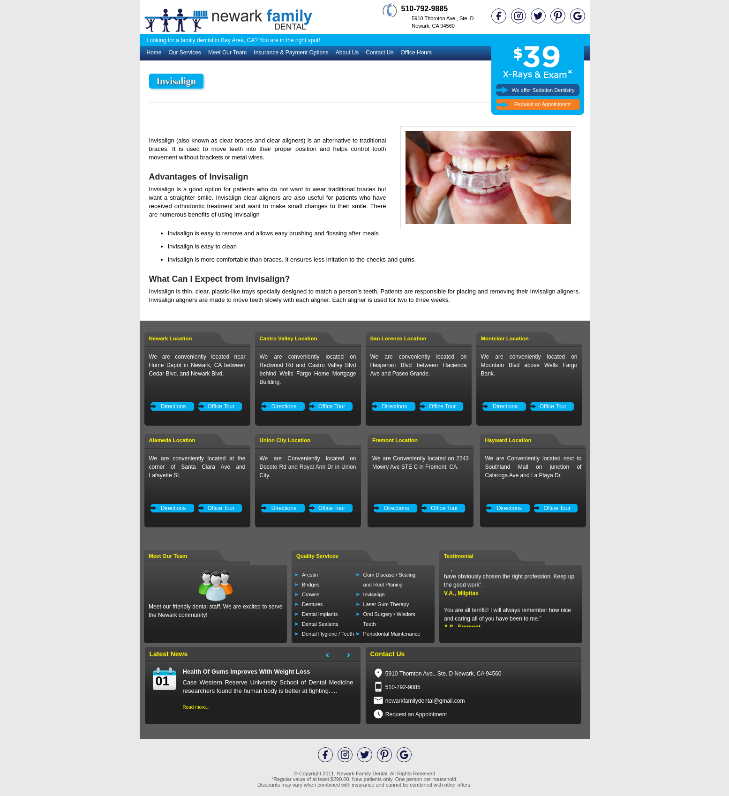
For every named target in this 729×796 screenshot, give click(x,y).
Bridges (310, 584)
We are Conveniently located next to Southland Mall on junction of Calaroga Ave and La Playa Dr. (533, 467)
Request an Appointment (542, 104)
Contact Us (379, 52)
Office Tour (221, 406)
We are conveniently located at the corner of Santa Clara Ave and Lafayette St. (197, 467)
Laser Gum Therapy (386, 604)
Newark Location (170, 338)
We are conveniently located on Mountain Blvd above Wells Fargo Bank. (529, 365)
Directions (173, 406)
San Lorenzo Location (398, 338)
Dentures (312, 604)
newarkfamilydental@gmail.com (425, 701)
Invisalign (374, 594)
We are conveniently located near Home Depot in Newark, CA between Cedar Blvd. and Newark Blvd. (197, 365)
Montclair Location (505, 338)
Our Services (185, 52)
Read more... (196, 707)
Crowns (310, 594)
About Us (347, 52)
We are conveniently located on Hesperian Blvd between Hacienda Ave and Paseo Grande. (418, 365)
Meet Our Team (227, 52)
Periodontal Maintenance (392, 634)
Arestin (310, 575)
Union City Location (285, 440)
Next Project (353, 657)
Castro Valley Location (288, 338)
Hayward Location (508, 440)
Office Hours (416, 52)
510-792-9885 (424, 9)
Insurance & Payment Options (291, 52)
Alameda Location (172, 440)
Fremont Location (395, 440)
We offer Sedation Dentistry (542, 90)
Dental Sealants (320, 624)
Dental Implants (320, 614)
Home (154, 52)
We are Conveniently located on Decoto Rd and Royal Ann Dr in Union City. (308, 467)
